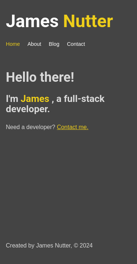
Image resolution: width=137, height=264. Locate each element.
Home (13, 44)
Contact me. (72, 127)
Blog (54, 44)
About (34, 44)
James (59, 21)
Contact (76, 44)
